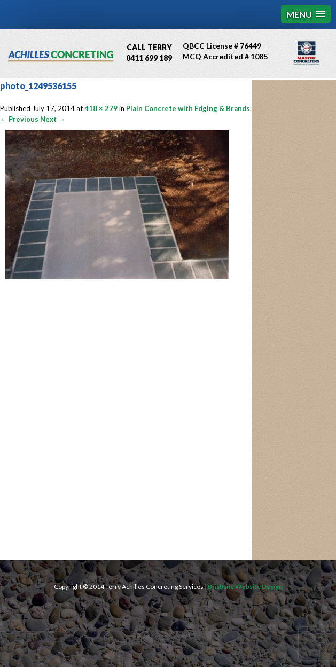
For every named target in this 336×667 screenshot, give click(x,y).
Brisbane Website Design (245, 587)
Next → (52, 119)
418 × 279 (101, 108)
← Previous (19, 119)
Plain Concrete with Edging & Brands (188, 108)
